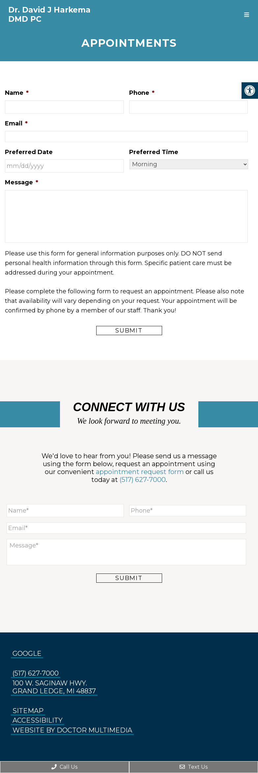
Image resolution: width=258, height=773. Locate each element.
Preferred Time (153, 152)
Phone (142, 92)
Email (16, 123)
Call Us (64, 767)
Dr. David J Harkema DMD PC (49, 14)
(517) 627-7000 (143, 480)
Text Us (194, 767)
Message (21, 182)
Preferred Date (29, 152)
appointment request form (140, 472)
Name (17, 92)
